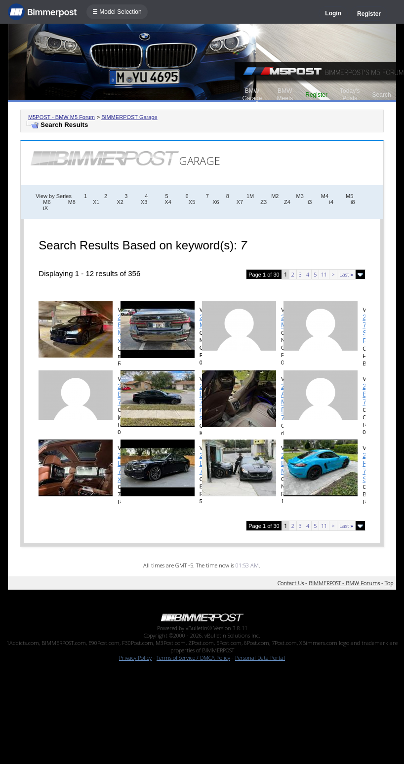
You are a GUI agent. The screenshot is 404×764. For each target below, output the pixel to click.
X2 (120, 202)
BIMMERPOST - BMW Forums (344, 583)
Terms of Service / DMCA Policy (193, 657)
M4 (324, 196)
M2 (275, 196)
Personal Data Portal (260, 657)
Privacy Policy (135, 657)
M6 (46, 202)
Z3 (263, 202)
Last (346, 274)
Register (369, 13)
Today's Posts (350, 94)
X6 (215, 202)
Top (389, 583)
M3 (299, 196)
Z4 (287, 202)
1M (250, 196)
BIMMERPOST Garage (129, 117)
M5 (349, 196)
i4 (331, 202)
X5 (192, 202)
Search (381, 94)
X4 (167, 202)
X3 (144, 202)
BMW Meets (285, 94)
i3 (310, 202)
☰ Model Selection (117, 11)
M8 (72, 202)
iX (45, 208)
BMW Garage (252, 94)
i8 (353, 202)
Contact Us (291, 583)
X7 (240, 202)
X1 (96, 202)
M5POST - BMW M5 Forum (61, 117)
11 (324, 274)
